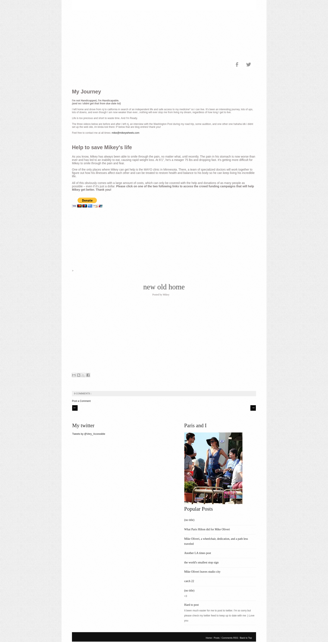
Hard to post (191, 604)
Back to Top (246, 638)
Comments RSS (230, 638)
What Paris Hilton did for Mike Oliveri (207, 529)
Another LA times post (197, 553)
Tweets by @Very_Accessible (88, 433)
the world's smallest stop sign (201, 562)
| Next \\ (253, 408)
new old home (164, 287)
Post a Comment (81, 401)
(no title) (189, 520)
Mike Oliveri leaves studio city (202, 571)
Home (209, 638)
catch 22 (189, 581)
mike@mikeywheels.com (125, 132)
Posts (217, 638)
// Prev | (75, 408)
